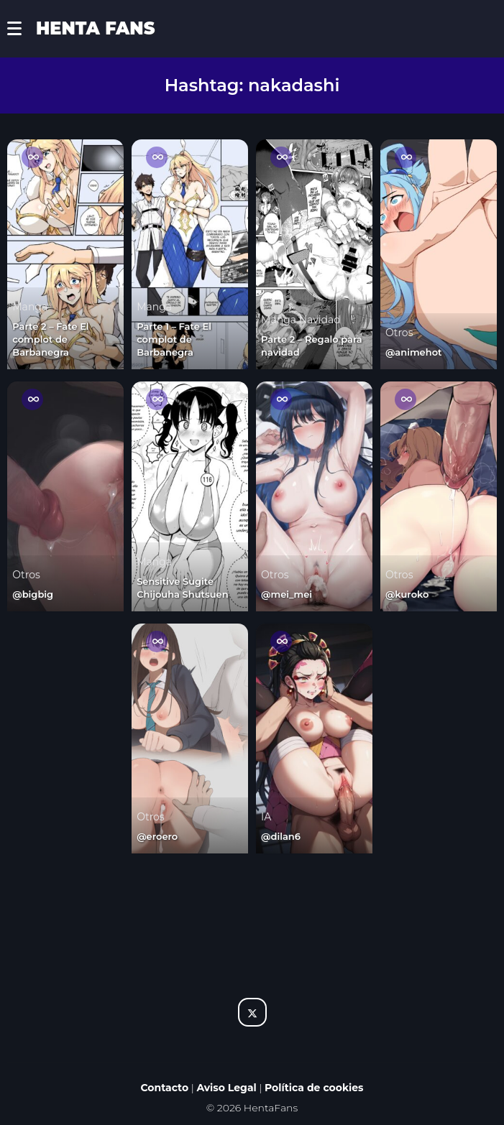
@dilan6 (281, 836)
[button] (21, 28)
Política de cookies (314, 1087)
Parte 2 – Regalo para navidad (311, 345)
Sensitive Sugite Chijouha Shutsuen (182, 587)
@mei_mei (286, 594)
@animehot (413, 352)
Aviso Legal (226, 1087)
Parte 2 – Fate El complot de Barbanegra (50, 339)
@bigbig (32, 594)
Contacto (164, 1087)
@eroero (157, 836)
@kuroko (407, 594)
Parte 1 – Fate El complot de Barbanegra (174, 339)
